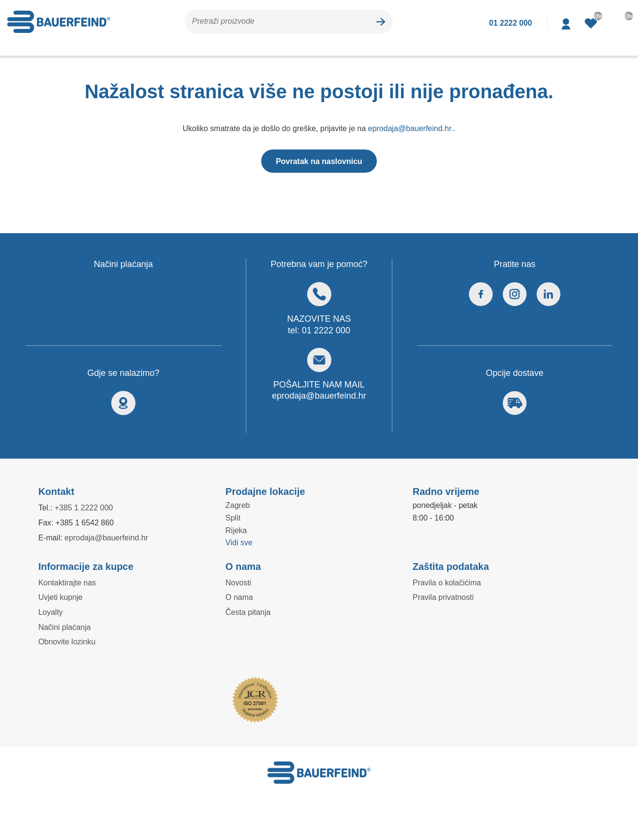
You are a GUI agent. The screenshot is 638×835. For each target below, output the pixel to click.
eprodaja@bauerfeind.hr (319, 396)
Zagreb (237, 505)
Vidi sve (239, 542)
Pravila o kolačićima (446, 582)
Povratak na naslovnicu (319, 161)
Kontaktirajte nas (67, 582)
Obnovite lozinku (67, 641)
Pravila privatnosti (444, 597)
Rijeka (236, 530)
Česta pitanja (247, 612)
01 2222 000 (326, 330)
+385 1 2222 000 (87, 507)
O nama (238, 597)
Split (233, 517)
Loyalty (51, 612)
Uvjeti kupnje (61, 597)
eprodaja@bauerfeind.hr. (412, 128)
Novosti (238, 582)
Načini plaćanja (63, 627)
